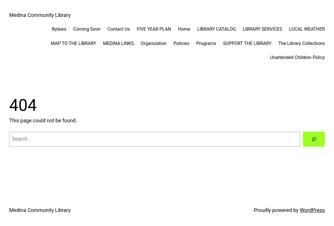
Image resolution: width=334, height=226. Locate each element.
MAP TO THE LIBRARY (73, 43)
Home (184, 29)
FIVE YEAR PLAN (154, 29)
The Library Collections (301, 43)
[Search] (314, 139)
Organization (154, 43)
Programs (206, 43)
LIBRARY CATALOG (216, 29)
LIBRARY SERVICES (262, 29)
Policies (181, 43)
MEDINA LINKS (118, 43)
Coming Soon (87, 29)
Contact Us (118, 29)
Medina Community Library (40, 15)
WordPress (312, 210)
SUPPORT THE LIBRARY (247, 43)
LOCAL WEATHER (307, 29)
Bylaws (59, 29)
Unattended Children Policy (297, 57)
